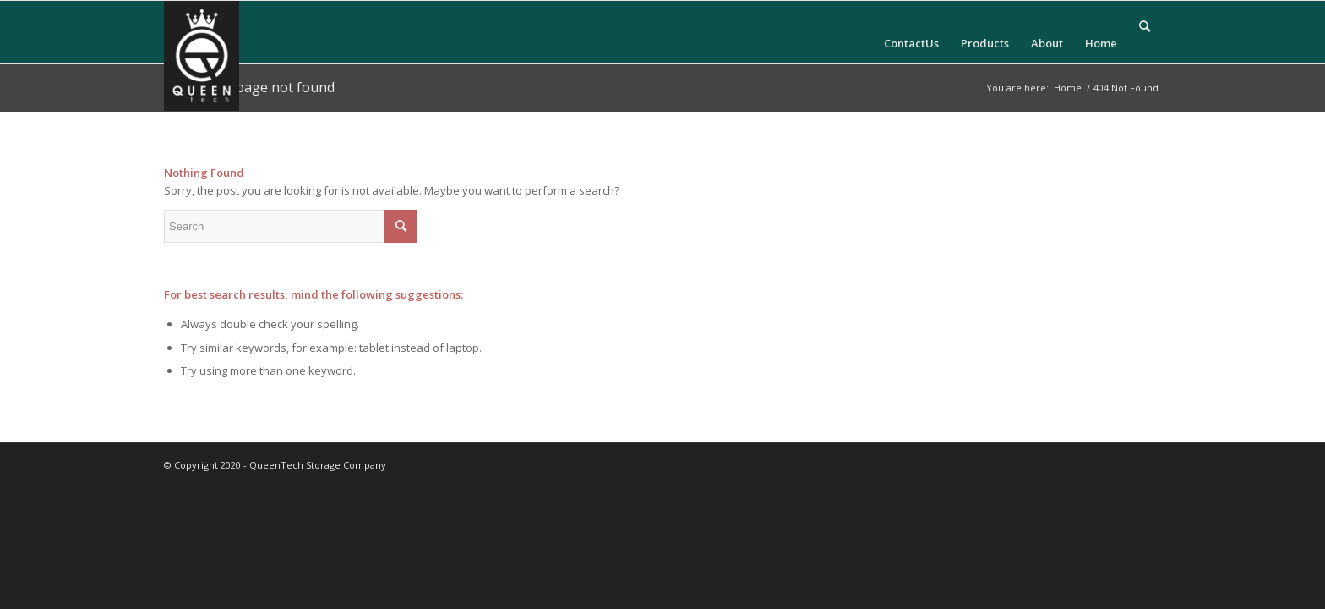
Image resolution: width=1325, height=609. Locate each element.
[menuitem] (911, 32)
